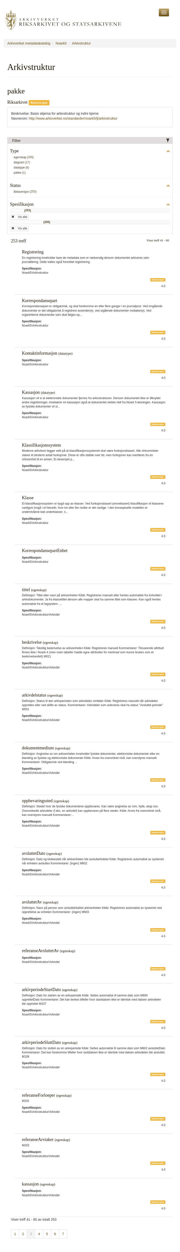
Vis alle (19, 217)
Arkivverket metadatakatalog (28, 43)
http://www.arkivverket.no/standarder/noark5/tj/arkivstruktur (73, 118)
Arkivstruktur (81, 43)
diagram (23, 162)
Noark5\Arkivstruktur (33, 222)
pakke (20, 172)
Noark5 (61, 43)
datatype (22, 167)
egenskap (25, 157)
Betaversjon (26, 191)
